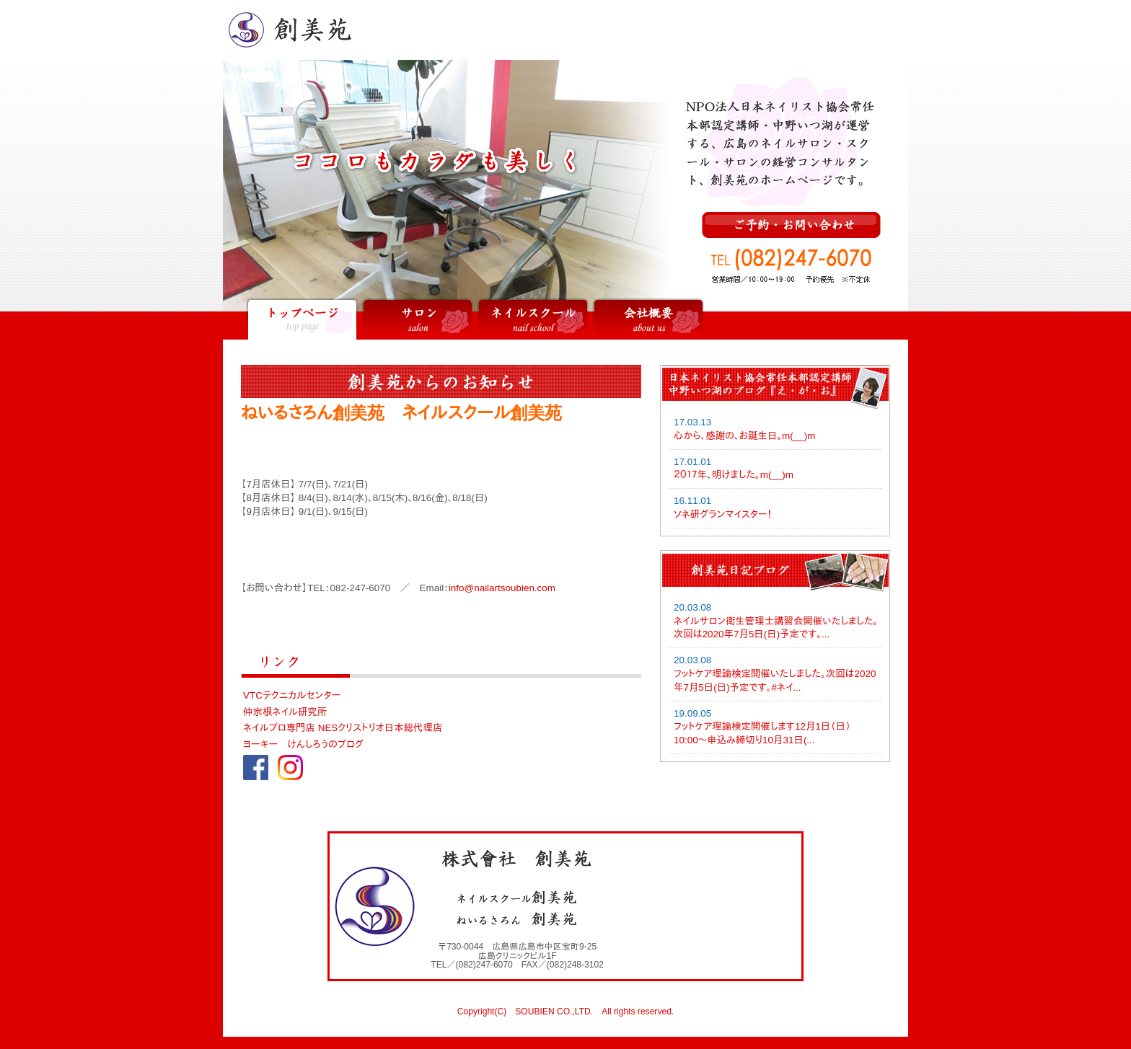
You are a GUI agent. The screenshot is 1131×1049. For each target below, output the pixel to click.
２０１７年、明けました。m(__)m (733, 474)
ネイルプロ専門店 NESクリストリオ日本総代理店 (342, 727)
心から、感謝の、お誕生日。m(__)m (744, 435)
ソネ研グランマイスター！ (723, 514)
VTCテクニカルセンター (291, 695)
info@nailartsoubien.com (502, 588)
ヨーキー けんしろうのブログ (303, 744)
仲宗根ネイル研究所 (285, 712)
